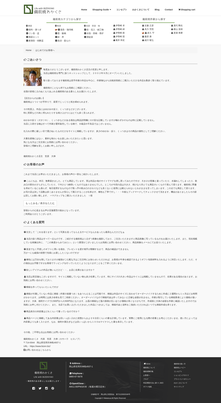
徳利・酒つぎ (35, 29)
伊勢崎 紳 (120, 29)
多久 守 (150, 33)
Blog (157, 9)
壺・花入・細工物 (95, 29)
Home (84, 9)
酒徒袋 (90, 37)
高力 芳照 (149, 29)
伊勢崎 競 (120, 36)
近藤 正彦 (149, 25)
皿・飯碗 (62, 33)
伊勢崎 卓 (120, 25)
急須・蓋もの (64, 40)
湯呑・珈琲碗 (66, 29)
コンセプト (121, 9)
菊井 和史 (120, 40)
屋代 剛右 (178, 25)
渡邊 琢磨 (178, 33)
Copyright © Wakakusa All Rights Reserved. (110, 398)
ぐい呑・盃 (34, 33)
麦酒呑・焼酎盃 (36, 40)
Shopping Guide (100, 9)
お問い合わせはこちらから (37, 350)
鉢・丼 (61, 37)
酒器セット (34, 37)
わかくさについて (140, 9)
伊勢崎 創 (120, 33)
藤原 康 (148, 36)
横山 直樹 (178, 29)
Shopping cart (186, 9)
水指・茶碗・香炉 (95, 33)
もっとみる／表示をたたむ (40, 203)
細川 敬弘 (149, 40)
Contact (169, 9)
